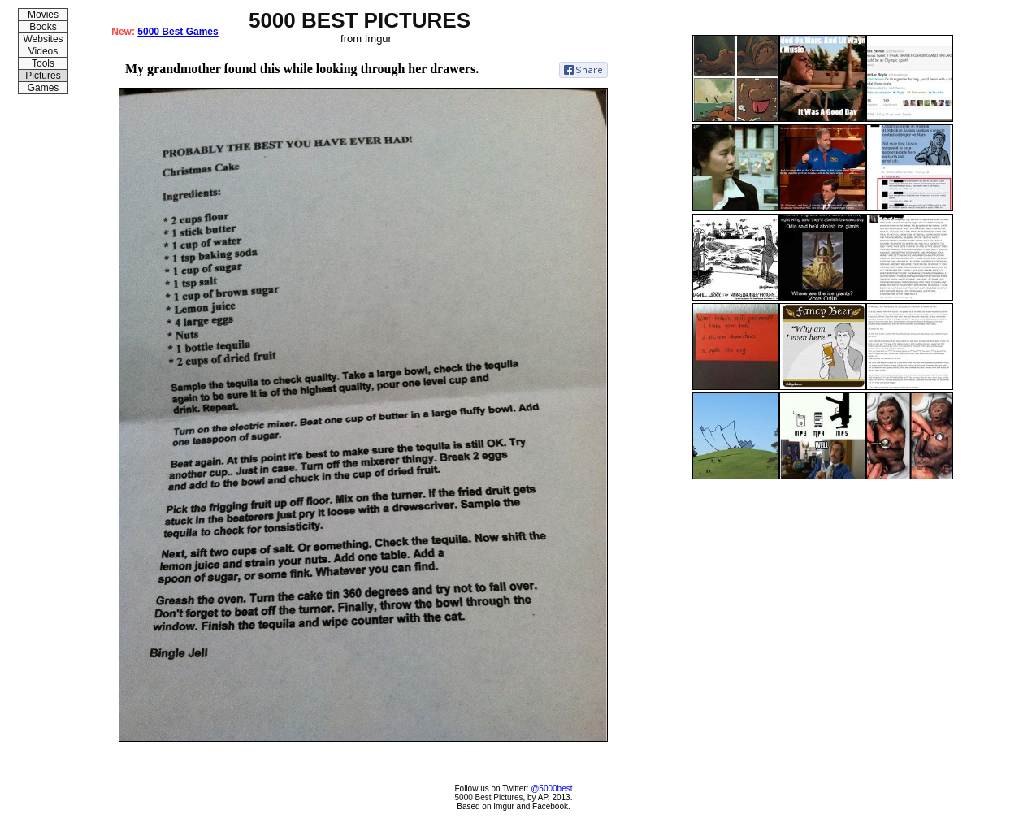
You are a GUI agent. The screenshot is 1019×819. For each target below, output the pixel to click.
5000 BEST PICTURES (359, 20)
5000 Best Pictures (489, 797)
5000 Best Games (177, 31)
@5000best (551, 788)
